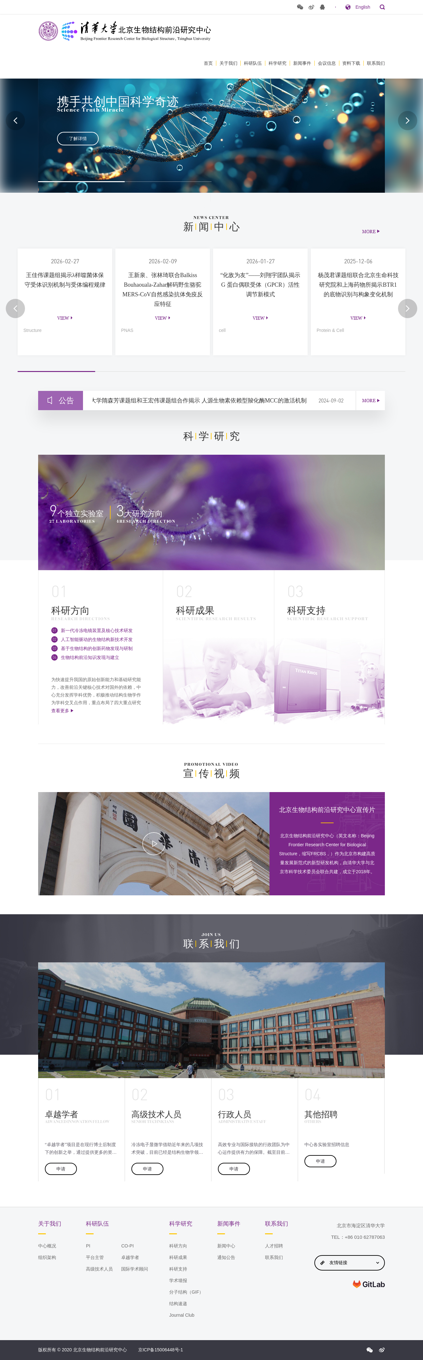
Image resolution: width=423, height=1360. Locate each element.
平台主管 (95, 1257)
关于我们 (228, 63)
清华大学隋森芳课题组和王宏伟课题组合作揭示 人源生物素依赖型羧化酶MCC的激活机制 (197, 400)
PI (88, 1245)
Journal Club (182, 1315)
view (63, 318)
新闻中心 (226, 1245)
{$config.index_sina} (381, 1350)
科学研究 (277, 63)
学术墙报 (178, 1280)
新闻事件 (302, 63)
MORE (369, 231)
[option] (211, 120)
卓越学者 (130, 1257)
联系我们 (376, 63)
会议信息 (327, 63)
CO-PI (127, 1245)
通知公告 (226, 1257)
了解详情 (78, 138)
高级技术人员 (99, 1268)
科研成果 (178, 1257)
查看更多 (60, 710)
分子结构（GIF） (186, 1292)
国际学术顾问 (134, 1268)
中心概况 (47, 1245)
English (362, 7)
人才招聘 (274, 1245)
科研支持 (178, 1268)
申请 (60, 1168)
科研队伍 (253, 63)
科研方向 (178, 1245)
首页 (208, 63)
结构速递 (178, 1303)
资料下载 (351, 63)
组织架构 (47, 1257)
